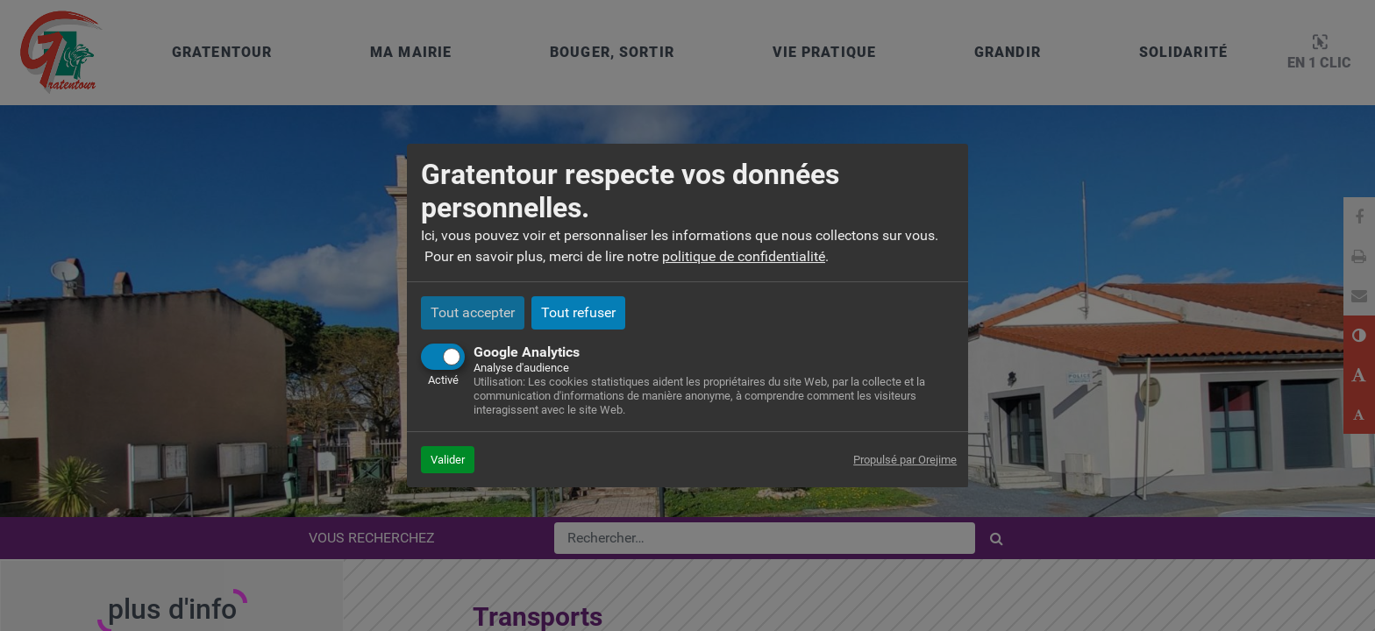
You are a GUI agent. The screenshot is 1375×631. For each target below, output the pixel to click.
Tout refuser (578, 312)
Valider (448, 459)
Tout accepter (473, 312)
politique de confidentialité (743, 256)
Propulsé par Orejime (905, 459)
